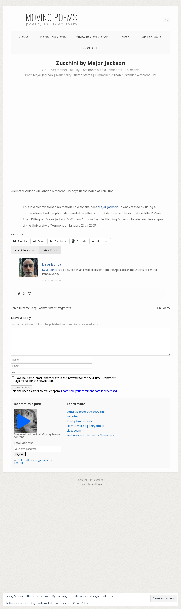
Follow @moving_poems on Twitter (33, 466)
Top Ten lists (151, 37)
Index (124, 37)
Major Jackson (43, 75)
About (24, 37)
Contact (90, 48)
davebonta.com (52, 280)
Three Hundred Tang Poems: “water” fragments (41, 308)
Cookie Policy (80, 603)
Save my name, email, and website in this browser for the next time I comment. (66, 382)
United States (82, 75)
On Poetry (163, 308)
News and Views (53, 37)
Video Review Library (93, 37)
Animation (132, 70)
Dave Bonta (88, 70)
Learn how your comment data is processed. (89, 395)
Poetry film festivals (79, 426)
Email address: (24, 447)
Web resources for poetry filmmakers (90, 440)
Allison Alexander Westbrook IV (133, 75)
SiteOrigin (96, 488)
